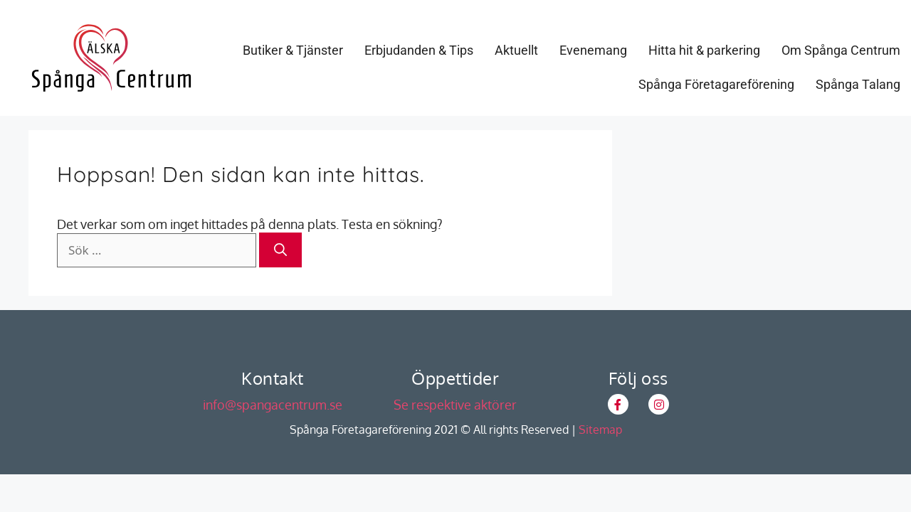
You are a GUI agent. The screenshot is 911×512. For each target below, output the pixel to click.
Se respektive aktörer (455, 404)
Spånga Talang (858, 84)
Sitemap (600, 429)
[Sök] (280, 250)
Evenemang (593, 50)
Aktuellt (516, 50)
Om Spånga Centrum (840, 50)
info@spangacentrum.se (272, 404)
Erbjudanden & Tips (418, 50)
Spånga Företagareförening (716, 84)
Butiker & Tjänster (293, 50)
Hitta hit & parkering (704, 50)
